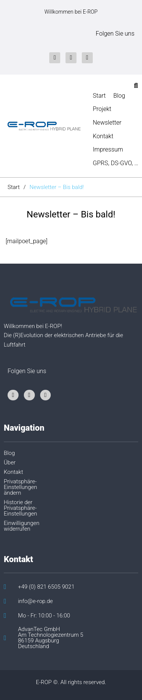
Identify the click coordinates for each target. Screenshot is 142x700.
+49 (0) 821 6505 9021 (46, 587)
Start (14, 187)
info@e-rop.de (35, 601)
